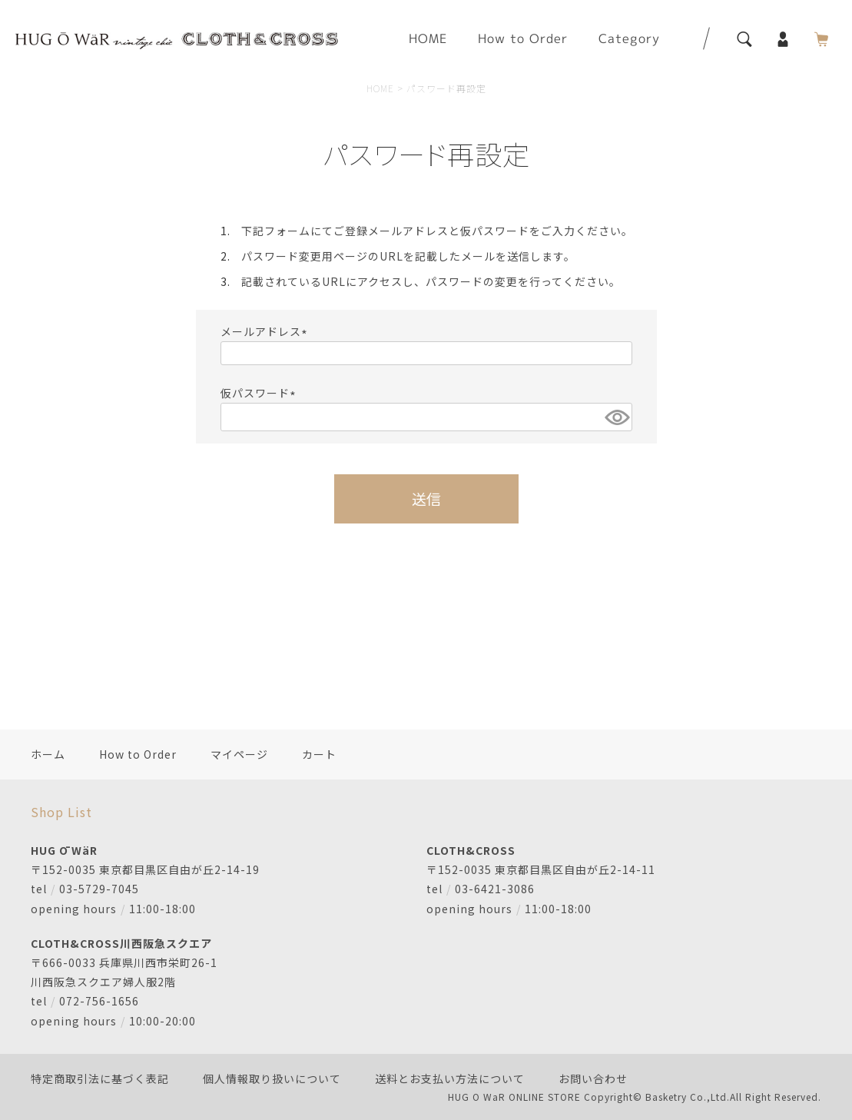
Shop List (61, 812)
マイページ (239, 754)
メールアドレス (266, 331)
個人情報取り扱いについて (272, 1078)
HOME (428, 38)
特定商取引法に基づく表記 (100, 1078)
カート (319, 754)
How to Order (523, 38)
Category (629, 38)
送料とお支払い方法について (450, 1078)
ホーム (48, 754)
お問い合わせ (593, 1078)
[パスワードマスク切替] (616, 417)
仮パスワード (260, 392)
